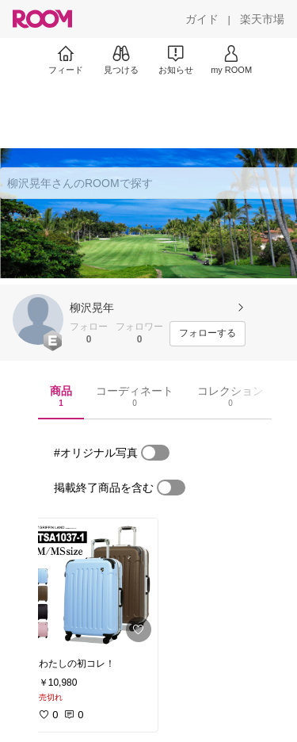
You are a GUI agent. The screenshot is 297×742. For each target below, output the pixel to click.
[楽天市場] (262, 19)
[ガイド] (202, 19)
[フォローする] (207, 333)
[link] (93, 583)
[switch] (155, 453)
